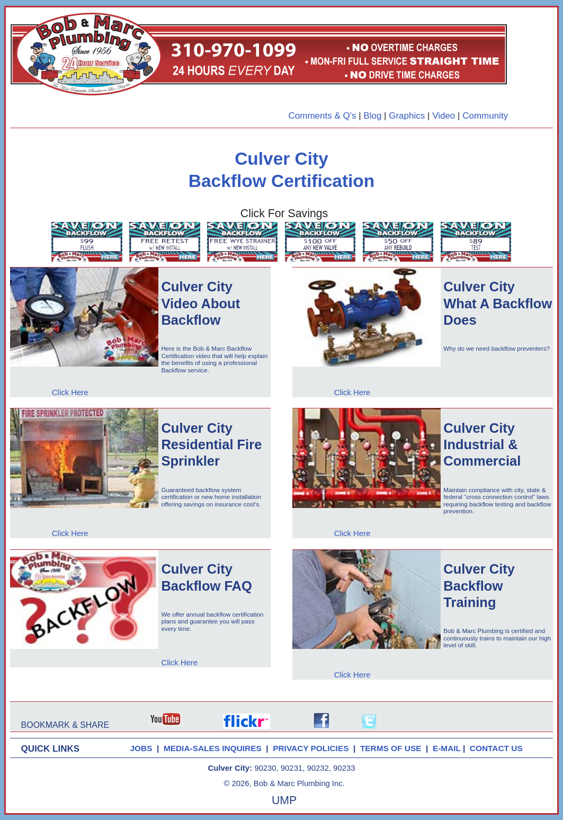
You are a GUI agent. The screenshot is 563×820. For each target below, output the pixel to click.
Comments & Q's (322, 116)
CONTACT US (498, 748)
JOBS (141, 748)
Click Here (70, 392)
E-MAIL (448, 748)
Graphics (407, 116)
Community (485, 116)
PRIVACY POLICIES (313, 748)
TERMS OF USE (393, 748)
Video (443, 116)
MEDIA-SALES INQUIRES (215, 748)
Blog (372, 116)
